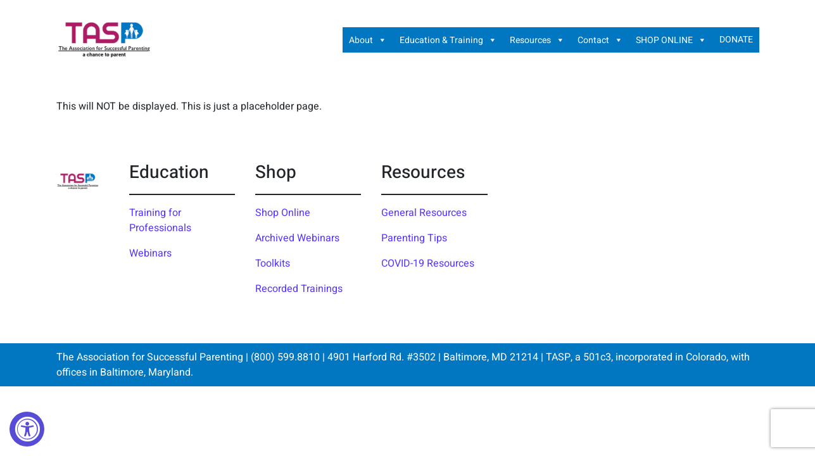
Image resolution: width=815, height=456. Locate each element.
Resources (537, 40)
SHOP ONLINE (671, 40)
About (368, 40)
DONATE (736, 39)
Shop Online (282, 212)
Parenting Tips (414, 238)
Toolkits (272, 263)
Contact (600, 40)
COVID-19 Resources (427, 263)
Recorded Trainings (299, 288)
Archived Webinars (297, 238)
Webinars (150, 253)
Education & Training (448, 40)
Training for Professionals (160, 220)
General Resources (424, 212)
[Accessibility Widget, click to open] (26, 429)
